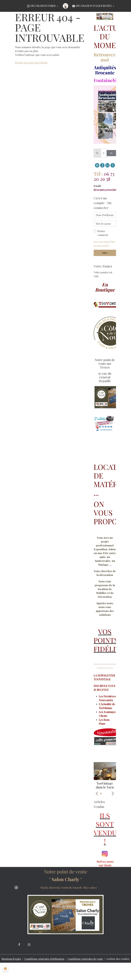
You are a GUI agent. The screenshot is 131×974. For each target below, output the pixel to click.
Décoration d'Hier (41, 6)
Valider (105, 252)
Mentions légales (11, 965)
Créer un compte (102, 241)
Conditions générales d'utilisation (44, 965)
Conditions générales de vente (85, 965)
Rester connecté (103, 233)
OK (111, 153)
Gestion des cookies (118, 967)
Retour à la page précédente (31, 62)
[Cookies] (5, 969)
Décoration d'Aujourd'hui (92, 6)
